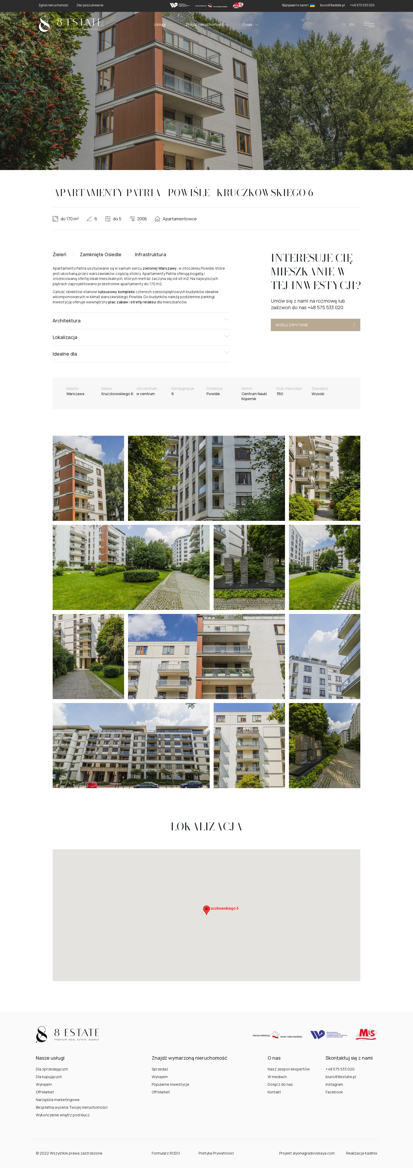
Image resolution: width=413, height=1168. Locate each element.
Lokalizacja (65, 337)
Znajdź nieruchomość (207, 24)
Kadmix (371, 1153)
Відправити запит (298, 5)
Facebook (334, 1091)
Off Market (45, 1091)
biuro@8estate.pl (341, 1076)
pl (344, 24)
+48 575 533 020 (340, 1069)
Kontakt (274, 1091)
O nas (251, 24)
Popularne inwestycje (170, 1084)
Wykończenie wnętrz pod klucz (63, 1114)
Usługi (163, 24)
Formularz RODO (166, 1153)
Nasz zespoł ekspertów (289, 1069)
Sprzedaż (160, 1069)
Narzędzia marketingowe (58, 1099)
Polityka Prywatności (216, 1153)
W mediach (277, 1076)
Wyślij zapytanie (315, 324)
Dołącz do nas (280, 1084)
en (351, 24)
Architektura (67, 320)
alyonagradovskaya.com (314, 1153)
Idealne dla (65, 354)
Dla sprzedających (52, 1069)
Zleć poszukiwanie (89, 5)
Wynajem (44, 1084)
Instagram (334, 1084)
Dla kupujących (49, 1076)
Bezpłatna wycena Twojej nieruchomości (71, 1107)
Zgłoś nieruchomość (53, 5)
